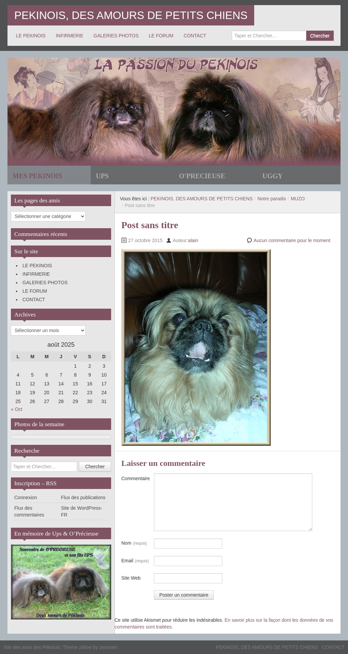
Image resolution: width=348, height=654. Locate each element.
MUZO (297, 198)
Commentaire (135, 478)
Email (135, 561)
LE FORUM (161, 35)
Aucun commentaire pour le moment (292, 240)
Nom (134, 543)
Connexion (25, 497)
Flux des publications (83, 497)
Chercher (320, 35)
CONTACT (195, 35)
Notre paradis (271, 198)
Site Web (131, 578)
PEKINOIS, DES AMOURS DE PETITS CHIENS (130, 15)
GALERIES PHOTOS (116, 35)
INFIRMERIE (69, 35)
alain (193, 240)
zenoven (108, 647)
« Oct (16, 409)
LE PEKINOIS (31, 35)
